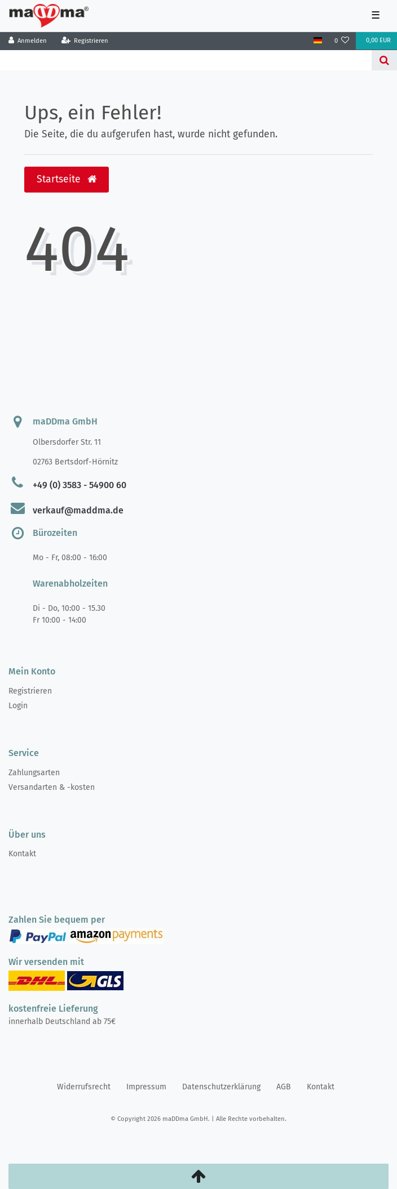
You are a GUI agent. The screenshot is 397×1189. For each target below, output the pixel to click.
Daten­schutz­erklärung (221, 1087)
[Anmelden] (28, 41)
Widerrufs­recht (84, 1087)
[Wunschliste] (342, 41)
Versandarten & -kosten (51, 787)
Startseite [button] (66, 179)
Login (18, 705)
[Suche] (384, 60)
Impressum (146, 1087)
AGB (283, 1087)
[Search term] (186, 60)
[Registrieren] (84, 41)
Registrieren (30, 691)
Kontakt (22, 854)
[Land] (317, 41)
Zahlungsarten (34, 772)
